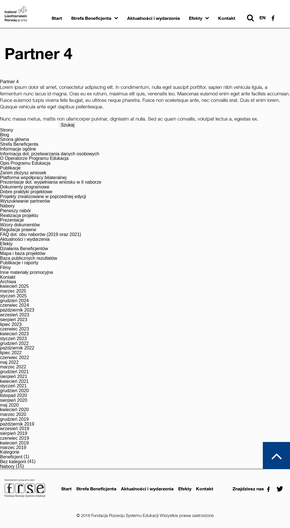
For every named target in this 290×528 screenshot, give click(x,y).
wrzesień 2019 (14, 428)
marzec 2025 (13, 291)
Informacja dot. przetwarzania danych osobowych (49, 154)
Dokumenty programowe (24, 187)
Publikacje (10, 168)
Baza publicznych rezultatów (28, 258)
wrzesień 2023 (14, 315)
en (262, 18)
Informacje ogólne (18, 149)
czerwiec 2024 (14, 305)
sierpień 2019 (13, 433)
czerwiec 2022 (14, 357)
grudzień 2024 (14, 301)
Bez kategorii (13, 462)
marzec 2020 (13, 414)
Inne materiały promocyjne (26, 272)
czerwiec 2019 (14, 438)
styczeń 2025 (13, 296)
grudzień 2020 (14, 391)
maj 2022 (9, 362)
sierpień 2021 (13, 376)
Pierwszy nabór (15, 211)
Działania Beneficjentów (24, 248)
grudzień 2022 (14, 343)
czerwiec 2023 (14, 329)
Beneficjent (11, 457)
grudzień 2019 (14, 419)
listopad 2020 (13, 395)
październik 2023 (17, 310)
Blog (4, 135)
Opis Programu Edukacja (25, 163)
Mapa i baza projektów (22, 253)
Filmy (5, 267)
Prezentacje (12, 220)
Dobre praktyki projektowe (26, 192)
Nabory (7, 206)
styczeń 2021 (13, 386)
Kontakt (226, 18)
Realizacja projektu (19, 215)
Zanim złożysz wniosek (23, 173)
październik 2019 (17, 424)
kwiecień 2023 (14, 334)
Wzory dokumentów (20, 225)
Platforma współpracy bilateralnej (33, 177)
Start (57, 18)
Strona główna (14, 139)
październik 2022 (17, 348)
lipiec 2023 (11, 324)
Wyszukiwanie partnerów (25, 201)
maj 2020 (9, 405)
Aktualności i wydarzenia (153, 18)
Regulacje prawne (18, 229)
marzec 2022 (13, 367)
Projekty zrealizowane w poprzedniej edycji (43, 196)
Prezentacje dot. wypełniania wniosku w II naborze (50, 182)
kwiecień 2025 (14, 286)
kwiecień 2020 (14, 409)
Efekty (195, 18)
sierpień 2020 (13, 400)
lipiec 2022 (11, 353)
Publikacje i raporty (19, 263)
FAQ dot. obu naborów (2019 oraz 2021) (40, 234)
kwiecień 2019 (14, 443)
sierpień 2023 (13, 319)
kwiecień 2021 (14, 381)
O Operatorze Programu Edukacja (34, 158)
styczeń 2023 (13, 338)
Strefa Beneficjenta (91, 18)
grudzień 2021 (14, 372)
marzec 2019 (13, 447)
